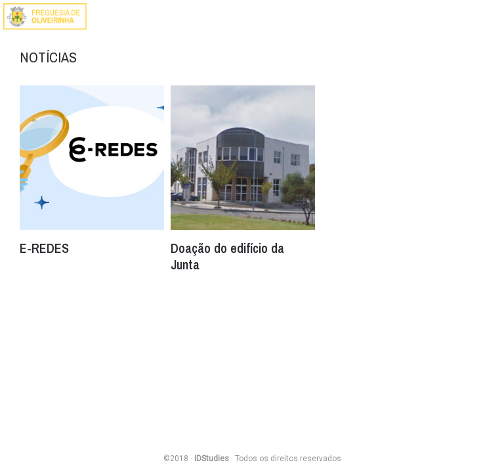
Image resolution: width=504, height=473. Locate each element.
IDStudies (211, 458)
